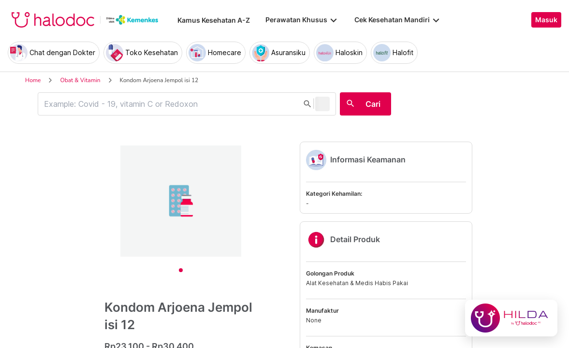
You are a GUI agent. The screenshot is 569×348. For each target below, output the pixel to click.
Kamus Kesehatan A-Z (213, 20)
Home (33, 80)
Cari (372, 104)
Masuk (546, 20)
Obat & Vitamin (80, 80)
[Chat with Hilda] (511, 318)
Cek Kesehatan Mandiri (397, 20)
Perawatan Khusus (302, 20)
